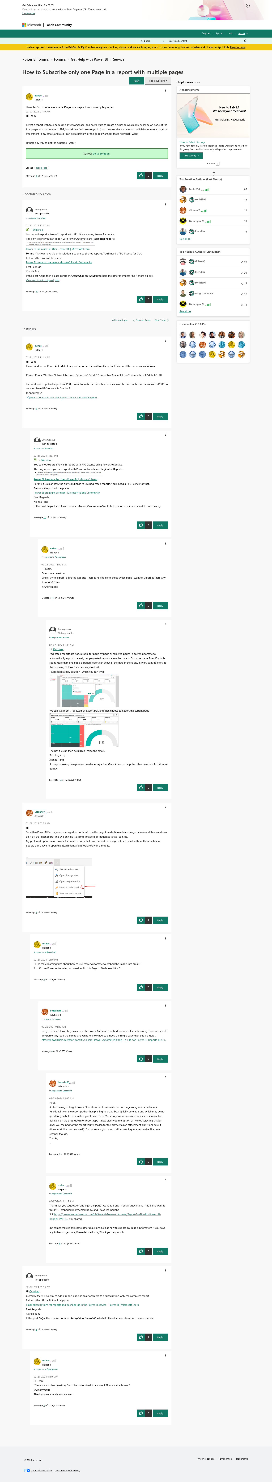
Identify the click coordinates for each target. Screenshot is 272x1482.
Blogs (140, 24)
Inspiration (95, 24)
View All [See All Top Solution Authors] (185, 239)
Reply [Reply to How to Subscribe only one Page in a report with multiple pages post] (160, 175)
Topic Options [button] (157, 80)
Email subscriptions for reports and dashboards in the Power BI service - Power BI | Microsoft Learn (82, 1304)
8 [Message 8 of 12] (59, 1243)
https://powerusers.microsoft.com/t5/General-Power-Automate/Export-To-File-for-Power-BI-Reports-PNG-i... (104, 1040)
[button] (136, 80)
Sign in (219, 33)
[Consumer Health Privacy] (67, 1470)
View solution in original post (43, 280)
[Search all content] (208, 41)
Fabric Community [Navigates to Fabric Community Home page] (59, 25)
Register (206, 33)
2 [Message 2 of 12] (36, 1329)
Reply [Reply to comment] (160, 299)
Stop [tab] (217, 163)
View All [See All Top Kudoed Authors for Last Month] (185, 311)
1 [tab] (208, 163)
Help (230, 33)
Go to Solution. (101, 153)
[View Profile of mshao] (38, 95)
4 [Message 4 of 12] (36, 912)
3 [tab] (212, 163)
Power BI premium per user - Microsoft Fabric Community (59, 262)
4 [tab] (214, 163)
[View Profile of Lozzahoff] (40, 811)
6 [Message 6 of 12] (52, 1051)
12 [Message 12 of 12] (60, 779)
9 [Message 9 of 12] (36, 408)
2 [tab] (210, 163)
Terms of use (225, 1458)
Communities (124, 24)
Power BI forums (35, 59)
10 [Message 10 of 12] (37, 291)
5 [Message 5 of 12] (44, 979)
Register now (237, 47)
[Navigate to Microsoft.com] (31, 25)
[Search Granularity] (151, 41)
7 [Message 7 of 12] (59, 1153)
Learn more (28, 13)
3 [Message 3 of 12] (44, 1405)
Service (118, 59)
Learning (153, 24)
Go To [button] (242, 33)
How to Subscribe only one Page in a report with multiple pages (63, 397)
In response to (35, 217)
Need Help (41, 168)
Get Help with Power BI (89, 59)
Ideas (109, 24)
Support (168, 24)
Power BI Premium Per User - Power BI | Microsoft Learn (58, 249)
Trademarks (242, 1458)
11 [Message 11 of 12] (52, 597)
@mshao (38, 229)
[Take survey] (191, 155)
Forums (79, 24)
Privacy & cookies (205, 1458)
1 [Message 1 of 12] (36, 175)
